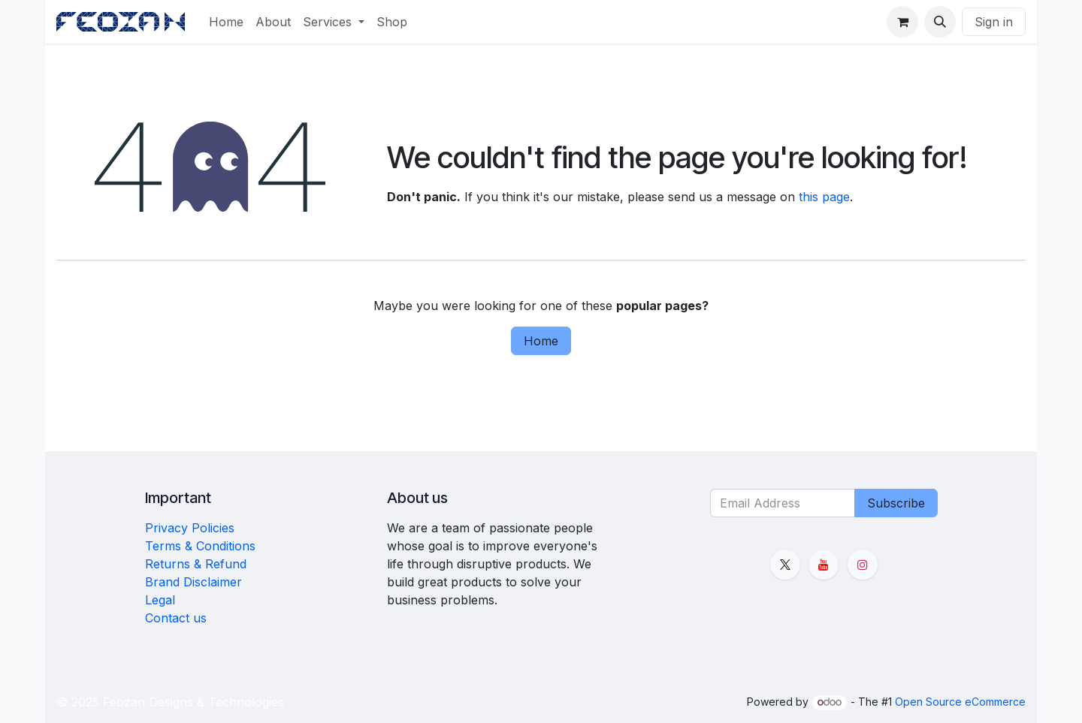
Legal (160, 599)
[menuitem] (226, 22)
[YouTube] (823, 565)
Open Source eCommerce (960, 701)
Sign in (994, 21)
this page (824, 196)
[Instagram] (863, 565)
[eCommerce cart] (902, 22)
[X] (785, 565)
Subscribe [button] (896, 503)
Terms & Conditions (200, 545)
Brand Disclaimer (193, 581)
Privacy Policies (189, 527)
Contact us (176, 617)
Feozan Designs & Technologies (193, 701)
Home (541, 340)
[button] (940, 22)
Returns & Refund (195, 563)
